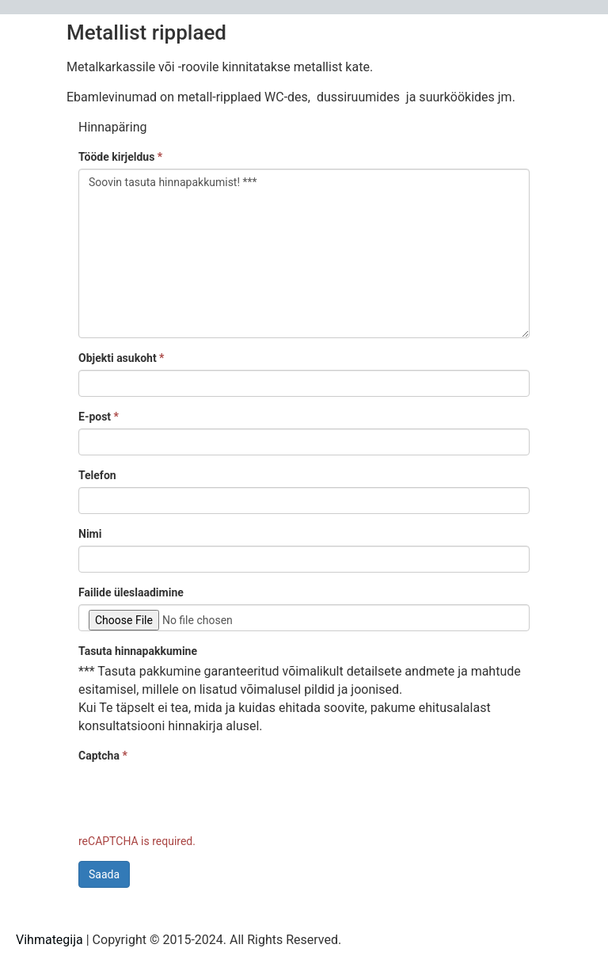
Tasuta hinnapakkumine (137, 651)
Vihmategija (49, 939)
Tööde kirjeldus (120, 156)
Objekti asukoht (121, 358)
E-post (98, 416)
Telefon (97, 475)
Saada (104, 874)
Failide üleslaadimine (131, 592)
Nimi (89, 533)
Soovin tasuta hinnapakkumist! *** (304, 253)
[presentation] (198, 798)
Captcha (102, 755)
